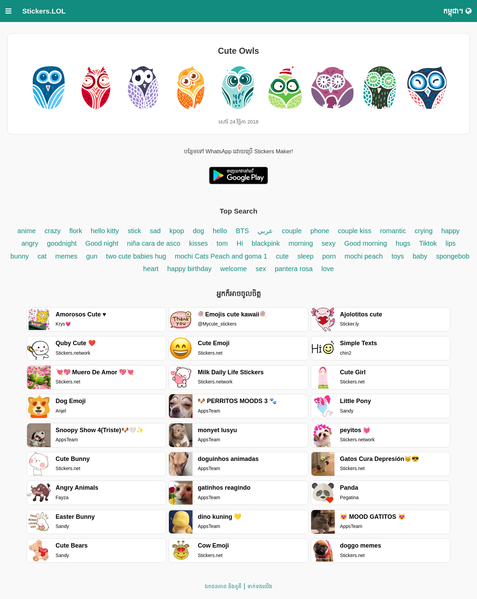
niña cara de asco (153, 243)
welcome (233, 268)
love (327, 268)
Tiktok (428, 243)
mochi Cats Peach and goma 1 (221, 256)
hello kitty (105, 231)
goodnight (62, 243)
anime (26, 231)
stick (134, 231)
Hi (239, 243)
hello (220, 231)
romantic (394, 231)
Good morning (366, 243)
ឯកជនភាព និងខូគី (223, 586)
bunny (19, 256)
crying (424, 231)
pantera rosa (293, 268)
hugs (403, 243)
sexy (328, 243)
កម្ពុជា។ (457, 11)
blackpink (266, 243)
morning (300, 243)
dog (198, 231)
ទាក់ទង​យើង (259, 586)
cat (42, 256)
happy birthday (190, 268)
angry (29, 243)
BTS (243, 231)
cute (282, 256)
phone (319, 231)
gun (92, 256)
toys (398, 256)
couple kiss (354, 231)
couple (292, 231)
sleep (305, 256)
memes (66, 256)
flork (76, 231)
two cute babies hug (136, 256)
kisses (198, 243)
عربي (265, 231)
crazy (53, 231)
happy (450, 231)
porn (329, 256)
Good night (101, 243)
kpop (177, 231)
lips (451, 243)
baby (419, 256)
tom (222, 243)
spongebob (453, 256)
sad (155, 231)
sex (260, 268)
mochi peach (364, 256)
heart (151, 268)
